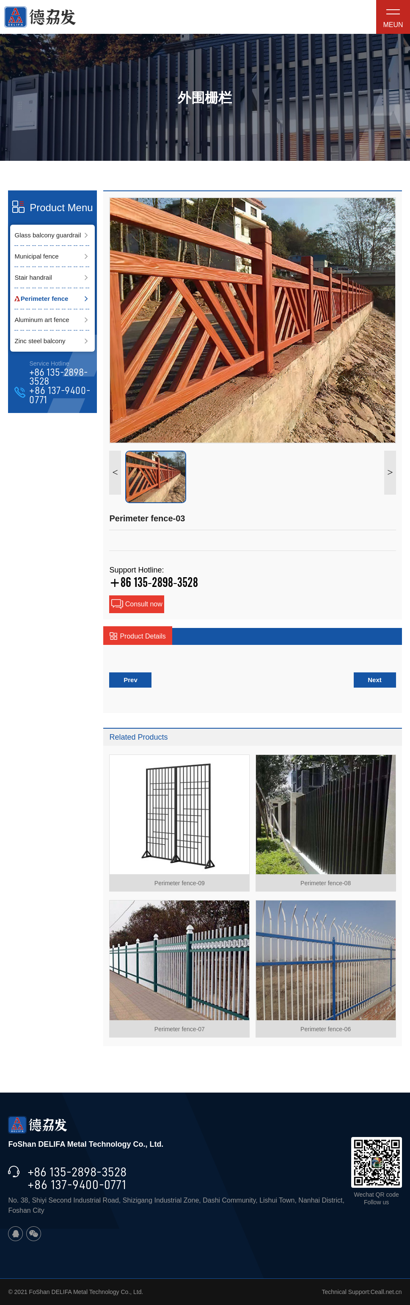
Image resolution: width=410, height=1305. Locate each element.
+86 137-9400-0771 (59, 395)
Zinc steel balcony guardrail (39, 344)
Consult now (136, 604)
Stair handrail (33, 277)
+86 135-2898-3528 (58, 377)
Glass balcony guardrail (47, 235)
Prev (131, 679)
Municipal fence (36, 256)
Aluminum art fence (41, 319)
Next (375, 679)
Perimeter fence (45, 298)
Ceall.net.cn (386, 1291)
